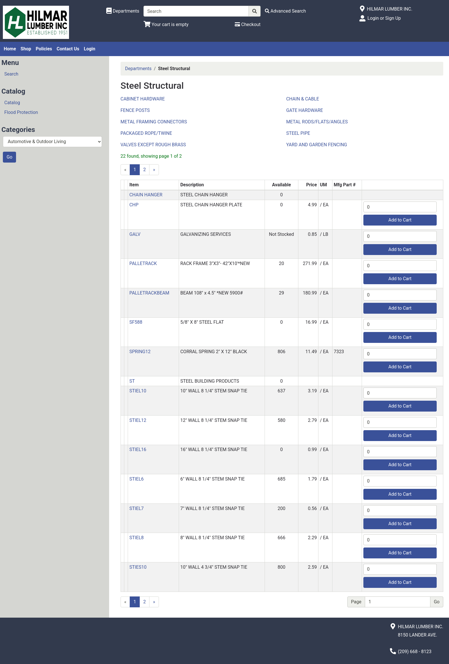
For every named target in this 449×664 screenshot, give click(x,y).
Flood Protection (21, 112)
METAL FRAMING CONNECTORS (154, 122)
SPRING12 (140, 351)
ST (132, 381)
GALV (135, 234)
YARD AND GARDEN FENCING (316, 144)
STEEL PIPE (298, 133)
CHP (134, 205)
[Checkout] (247, 24)
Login (89, 49)
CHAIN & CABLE (302, 99)
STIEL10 (137, 391)
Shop (26, 49)
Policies (44, 49)
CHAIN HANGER (145, 194)
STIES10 (138, 567)
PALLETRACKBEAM (149, 293)
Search (11, 74)
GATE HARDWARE (304, 110)
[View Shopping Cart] (165, 24)
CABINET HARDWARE (143, 99)
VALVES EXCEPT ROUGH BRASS (153, 144)
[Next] (154, 169)
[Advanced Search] (285, 11)
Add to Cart (399, 220)
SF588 (135, 322)
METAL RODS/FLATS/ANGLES (317, 122)
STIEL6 (136, 479)
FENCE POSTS (135, 110)
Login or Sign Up (384, 18)
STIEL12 (137, 420)
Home (10, 49)
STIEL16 (137, 449)
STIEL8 (136, 537)
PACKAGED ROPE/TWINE (146, 133)
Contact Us (68, 49)
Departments (138, 68)
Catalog (12, 102)
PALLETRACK (143, 263)
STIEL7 (136, 508)
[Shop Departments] (122, 11)
